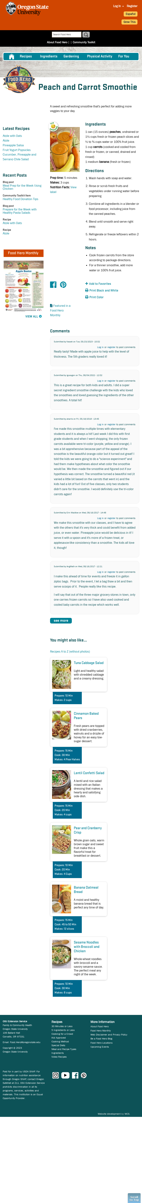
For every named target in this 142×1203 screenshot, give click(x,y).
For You (123, 56)
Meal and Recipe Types (64, 1049)
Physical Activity (99, 56)
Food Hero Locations (101, 1042)
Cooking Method (60, 1041)
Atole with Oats (12, 136)
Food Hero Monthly (100, 1030)
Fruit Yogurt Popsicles (17, 150)
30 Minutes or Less (62, 1026)
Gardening (71, 56)
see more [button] (61, 621)
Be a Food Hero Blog (101, 1038)
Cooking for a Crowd (62, 1033)
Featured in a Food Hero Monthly (60, 310)
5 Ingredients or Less (63, 1030)
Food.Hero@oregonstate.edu (25, 1042)
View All (31, 316)
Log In (117, 6)
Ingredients (48, 56)
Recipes (26, 56)
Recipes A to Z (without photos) (70, 651)
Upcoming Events (99, 1046)
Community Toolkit (84, 42)
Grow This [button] (129, 22)
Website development (109, 1113)
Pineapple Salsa (13, 145)
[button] (55, 124)
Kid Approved (59, 1037)
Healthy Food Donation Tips (20, 199)
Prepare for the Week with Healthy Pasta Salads (20, 211)
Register (132, 6)
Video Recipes (59, 1056)
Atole (6, 140)
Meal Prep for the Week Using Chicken (22, 187)
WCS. (127, 1113)
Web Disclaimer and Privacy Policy (108, 1034)
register (111, 347)
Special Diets (58, 1045)
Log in (100, 347)
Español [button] (130, 14)
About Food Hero (57, 42)
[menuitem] (117, 6)
